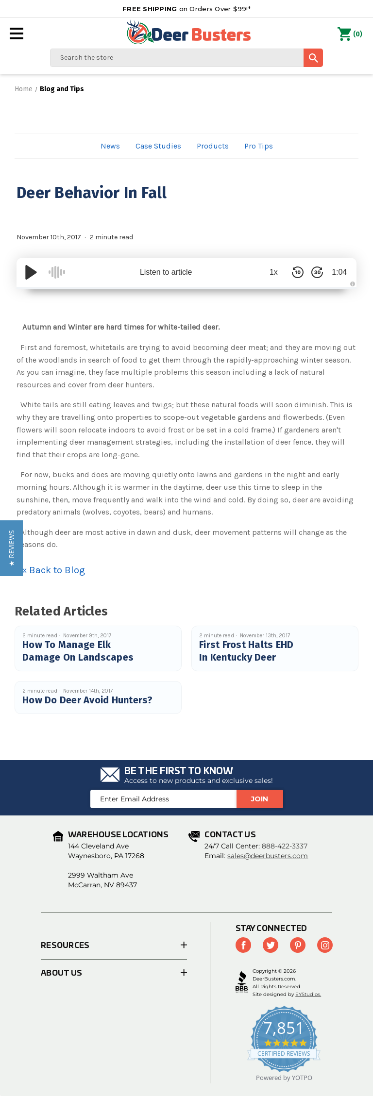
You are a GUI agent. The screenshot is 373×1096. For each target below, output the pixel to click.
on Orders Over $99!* (186, 9)
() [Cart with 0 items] (350, 34)
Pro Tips (258, 145)
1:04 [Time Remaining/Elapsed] (336, 272)
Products (213, 145)
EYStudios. (308, 994)
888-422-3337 (284, 846)
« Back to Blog (53, 570)
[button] (11, 548)
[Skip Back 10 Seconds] (293, 272)
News (110, 145)
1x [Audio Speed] (269, 272)
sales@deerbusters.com (267, 855)
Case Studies (158, 145)
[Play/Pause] (31, 272)
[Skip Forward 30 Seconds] (312, 272)
